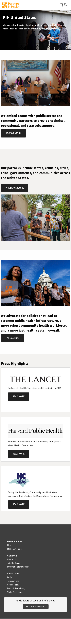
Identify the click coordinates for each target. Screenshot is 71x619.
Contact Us (12, 559)
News (9, 545)
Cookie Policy (13, 584)
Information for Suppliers (18, 566)
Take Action (12, 338)
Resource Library (36, 606)
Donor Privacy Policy (16, 588)
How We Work (13, 133)
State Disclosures (15, 592)
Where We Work (14, 188)
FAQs (9, 577)
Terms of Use (13, 581)
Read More (19, 396)
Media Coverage (14, 549)
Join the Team (13, 563)
